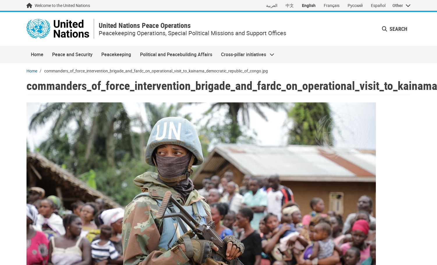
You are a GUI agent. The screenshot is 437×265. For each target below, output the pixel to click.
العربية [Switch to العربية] (271, 5)
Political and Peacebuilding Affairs (176, 54)
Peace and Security (72, 54)
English (309, 5)
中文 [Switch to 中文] (290, 5)
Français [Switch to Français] (331, 5)
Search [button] (394, 28)
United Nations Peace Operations (145, 25)
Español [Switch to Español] (378, 5)
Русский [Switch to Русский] (355, 5)
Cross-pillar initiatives (245, 54)
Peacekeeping (116, 54)
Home (37, 54)
